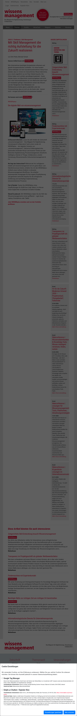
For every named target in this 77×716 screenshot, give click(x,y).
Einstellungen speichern (53, 712)
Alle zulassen (69, 712)
